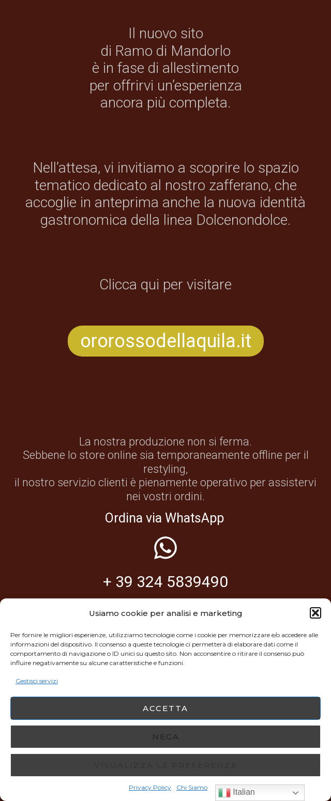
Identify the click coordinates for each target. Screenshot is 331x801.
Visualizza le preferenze (165, 765)
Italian (236, 793)
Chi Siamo (191, 787)
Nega (165, 737)
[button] (315, 613)
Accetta (165, 708)
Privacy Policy (150, 787)
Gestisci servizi (37, 681)
